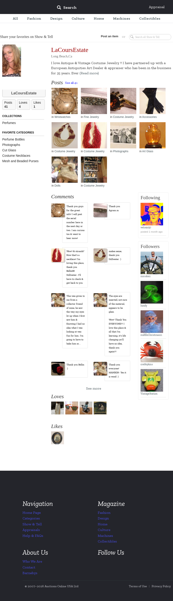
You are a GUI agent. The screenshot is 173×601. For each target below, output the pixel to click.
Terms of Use (138, 586)
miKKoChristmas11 (151, 335)
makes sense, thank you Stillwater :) (115, 255)
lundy (144, 305)
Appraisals (31, 530)
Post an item (103, 36)
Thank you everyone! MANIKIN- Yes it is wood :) (117, 370)
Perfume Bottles (13, 139)
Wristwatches (63, 117)
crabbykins (147, 364)
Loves (24, 105)
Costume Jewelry (123, 117)
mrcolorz (146, 276)
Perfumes (9, 123)
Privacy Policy (161, 586)
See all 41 (71, 83)
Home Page (32, 512)
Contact (29, 567)
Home (102, 524)
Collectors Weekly (26, 7)
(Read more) (89, 73)
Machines (105, 535)
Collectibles (107, 541)
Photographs (11, 145)
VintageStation (149, 393)
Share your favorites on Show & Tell (26, 37)
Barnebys (30, 573)
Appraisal (157, 7)
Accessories (149, 117)
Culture (104, 530)
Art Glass (147, 151)
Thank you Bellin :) (75, 366)
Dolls (58, 185)
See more (93, 388)
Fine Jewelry (91, 117)
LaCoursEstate (24, 93)
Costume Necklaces (16, 155)
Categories (31, 518)
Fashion (104, 512)
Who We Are (32, 561)
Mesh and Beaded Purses (20, 161)
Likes (39, 105)
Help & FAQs (33, 535)
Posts (10, 105)
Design (103, 518)
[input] (99, 8)
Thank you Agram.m (114, 208)
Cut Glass (9, 150)
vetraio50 (146, 227)
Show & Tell (32, 524)
